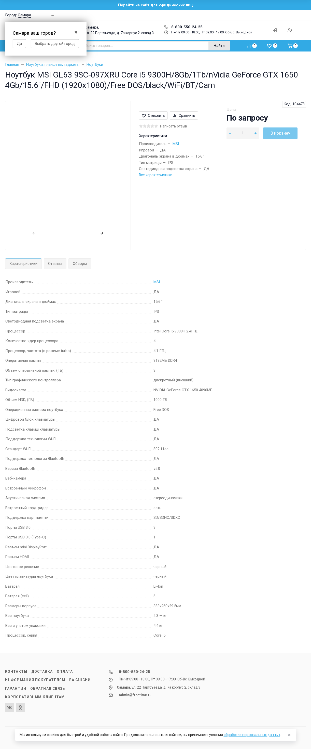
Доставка (42, 671)
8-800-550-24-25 (183, 27)
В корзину (280, 133)
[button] (263, 15)
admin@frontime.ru (135, 695)
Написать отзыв (173, 126)
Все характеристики (155, 175)
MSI (176, 143)
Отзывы (55, 263)
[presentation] (34, 232)
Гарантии (15, 689)
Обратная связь (47, 689)
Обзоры (80, 263)
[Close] (289, 735)
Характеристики (23, 263)
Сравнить (184, 115)
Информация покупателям (35, 680)
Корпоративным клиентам (35, 697)
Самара (24, 15)
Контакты (16, 671)
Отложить (153, 115)
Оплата (65, 671)
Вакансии (80, 680)
